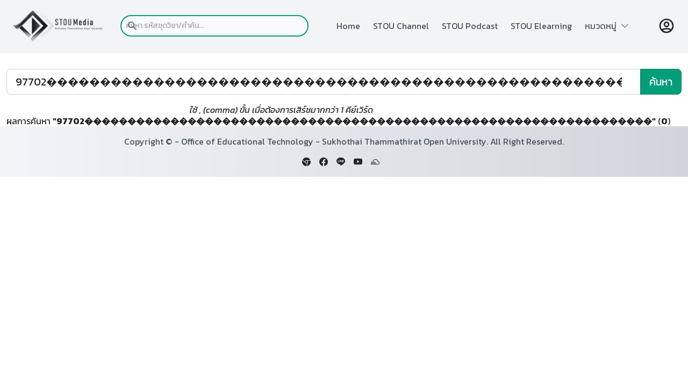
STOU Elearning (541, 25)
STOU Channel (401, 25)
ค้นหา (660, 82)
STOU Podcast (470, 25)
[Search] (323, 82)
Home (348, 25)
